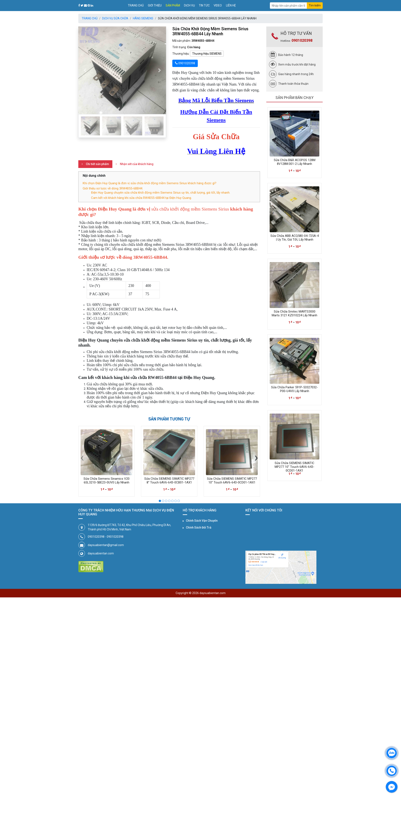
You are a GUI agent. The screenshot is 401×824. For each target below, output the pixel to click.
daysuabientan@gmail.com (106, 545)
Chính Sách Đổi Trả (198, 527)
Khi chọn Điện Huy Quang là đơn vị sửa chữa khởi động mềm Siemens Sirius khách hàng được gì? (149, 183)
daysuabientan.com (101, 553)
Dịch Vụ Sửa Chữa (115, 18)
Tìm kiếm (315, 5)
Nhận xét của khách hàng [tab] (137, 164)
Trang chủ (136, 5)
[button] (84, 70)
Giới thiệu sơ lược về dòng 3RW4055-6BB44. (113, 188)
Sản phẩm (173, 5)
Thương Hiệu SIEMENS (207, 53)
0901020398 (302, 40)
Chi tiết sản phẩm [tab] (97, 164)
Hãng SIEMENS (143, 18)
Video (218, 5)
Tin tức (204, 5)
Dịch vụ (189, 5)
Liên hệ (231, 5)
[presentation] (82, 457)
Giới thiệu (155, 5)
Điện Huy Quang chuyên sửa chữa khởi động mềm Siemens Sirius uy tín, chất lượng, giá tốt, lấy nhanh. (160, 192)
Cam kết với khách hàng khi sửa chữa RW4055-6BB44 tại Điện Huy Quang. (141, 198)
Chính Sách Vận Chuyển (202, 520)
